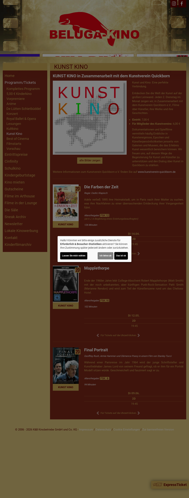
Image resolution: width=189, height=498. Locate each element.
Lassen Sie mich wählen (73, 255)
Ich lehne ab (105, 255)
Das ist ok (121, 255)
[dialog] (94, 249)
